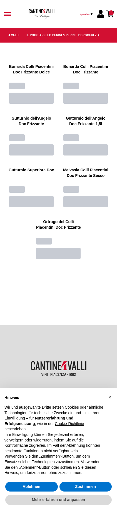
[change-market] (86, 13)
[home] (53, 14)
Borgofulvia (88, 35)
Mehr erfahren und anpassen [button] (58, 499)
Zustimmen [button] (85, 486)
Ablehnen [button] (31, 486)
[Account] (100, 14)
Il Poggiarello (38, 35)
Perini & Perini (64, 35)
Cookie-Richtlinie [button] (69, 423)
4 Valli (14, 35)
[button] (109, 397)
